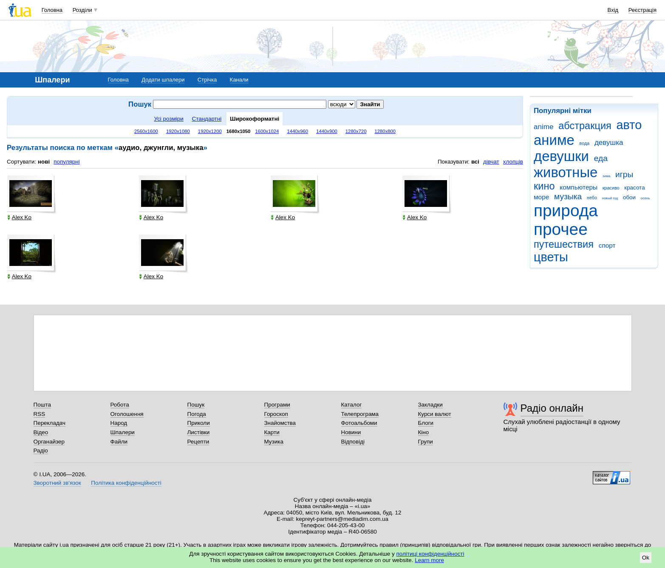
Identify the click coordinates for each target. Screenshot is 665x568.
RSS (39, 414)
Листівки (198, 432)
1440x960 (297, 131)
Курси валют (434, 414)
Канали (239, 79)
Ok (645, 557)
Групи (425, 441)
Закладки (430, 404)
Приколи (198, 423)
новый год (610, 198)
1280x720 (356, 131)
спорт (607, 245)
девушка (608, 142)
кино (544, 186)
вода (585, 143)
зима (606, 176)
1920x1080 (178, 131)
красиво (611, 187)
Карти (272, 432)
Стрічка (207, 79)
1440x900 (326, 131)
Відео (41, 432)
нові (44, 161)
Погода (196, 414)
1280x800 (385, 131)
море (541, 197)
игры (624, 174)
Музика (273, 441)
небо (592, 197)
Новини (351, 432)
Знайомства (280, 423)
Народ (118, 423)
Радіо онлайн (552, 408)
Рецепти (198, 441)
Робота (119, 404)
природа (566, 210)
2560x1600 (146, 131)
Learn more (429, 560)
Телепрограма (360, 414)
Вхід (613, 10)
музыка (568, 196)
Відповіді (353, 441)
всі (475, 161)
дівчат (491, 161)
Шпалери (122, 432)
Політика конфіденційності (126, 483)
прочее (561, 229)
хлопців (513, 161)
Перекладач (49, 423)
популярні (66, 161)
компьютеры (578, 187)
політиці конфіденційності (430, 554)
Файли (119, 441)
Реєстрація (642, 10)
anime (543, 127)
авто (629, 125)
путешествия (564, 244)
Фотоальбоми (359, 423)
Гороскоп (276, 414)
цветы (551, 257)
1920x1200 (210, 131)
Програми (277, 404)
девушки (561, 156)
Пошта (42, 404)
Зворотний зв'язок (57, 483)
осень (645, 198)
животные (565, 172)
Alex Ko (19, 217)
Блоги (426, 423)
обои (629, 197)
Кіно (423, 432)
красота (634, 187)
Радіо (41, 450)
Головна (52, 10)
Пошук (196, 404)
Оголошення (127, 414)
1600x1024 (267, 131)
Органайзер (49, 441)
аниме (554, 140)
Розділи (82, 10)
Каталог (351, 404)
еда (601, 158)
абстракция (584, 125)
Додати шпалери (162, 79)
